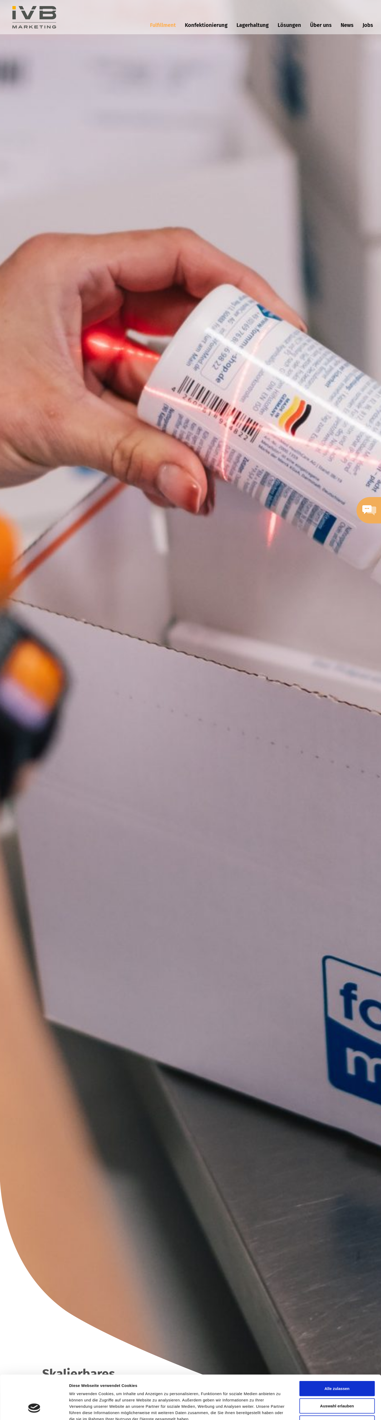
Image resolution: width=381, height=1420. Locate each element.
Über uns (321, 25)
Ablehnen (337, 1385)
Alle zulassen (336, 1351)
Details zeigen (280, 1409)
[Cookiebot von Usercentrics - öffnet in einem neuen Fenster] (34, 1410)
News (347, 25)
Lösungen (289, 25)
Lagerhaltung (253, 25)
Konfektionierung (206, 25)
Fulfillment (163, 25)
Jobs (368, 25)
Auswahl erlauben (337, 1368)
